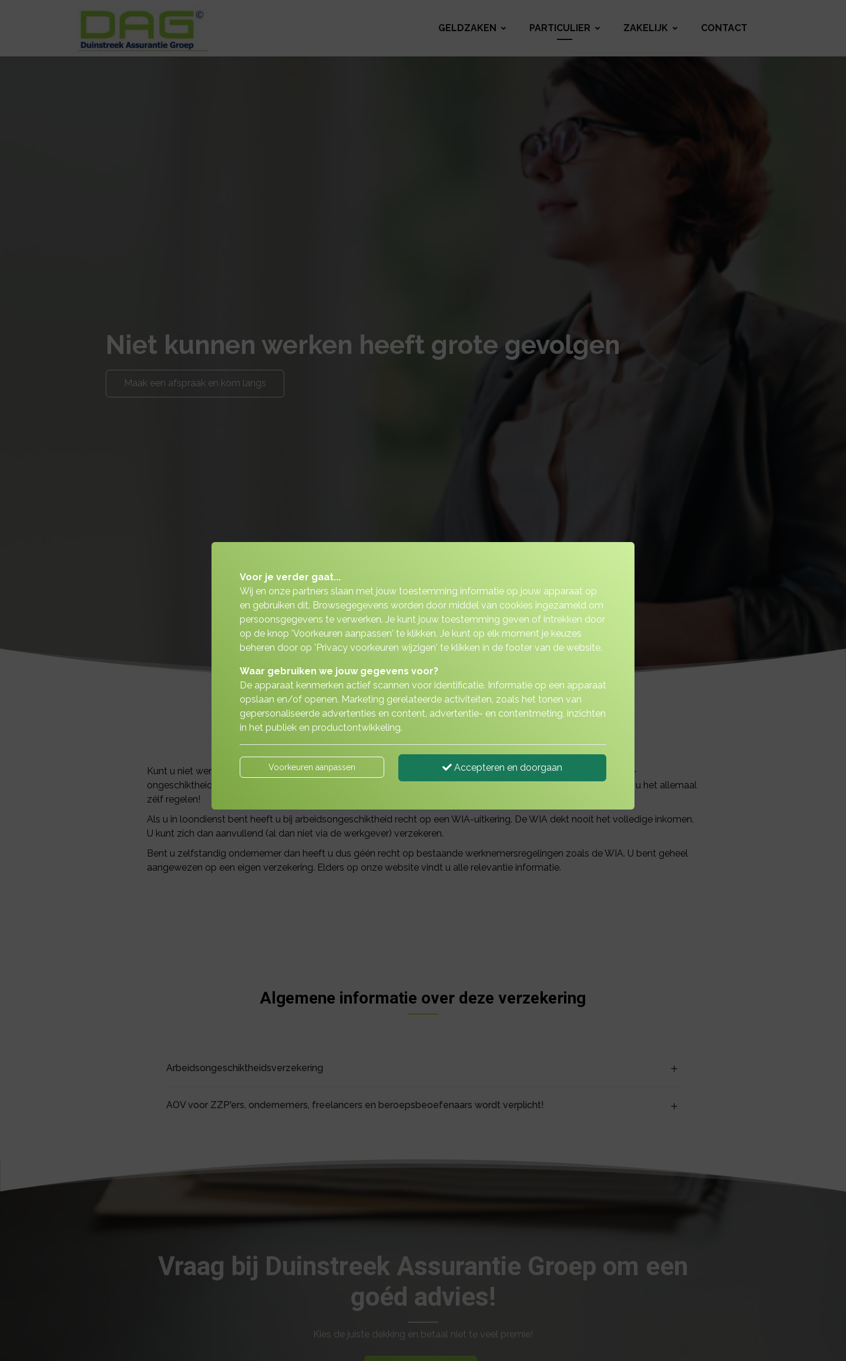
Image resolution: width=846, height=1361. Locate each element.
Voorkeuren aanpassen (311, 767)
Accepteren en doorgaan (502, 767)
